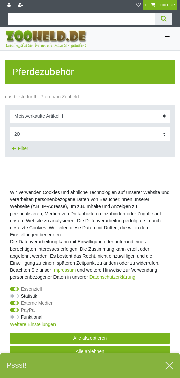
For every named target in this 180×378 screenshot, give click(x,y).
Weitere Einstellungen (33, 324)
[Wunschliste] (138, 5)
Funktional (32, 317)
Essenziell (31, 289)
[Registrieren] (21, 5)
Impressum (64, 270)
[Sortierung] (90, 116)
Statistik (29, 296)
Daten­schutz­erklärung (112, 277)
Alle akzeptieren (90, 338)
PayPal (28, 310)
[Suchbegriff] (81, 19)
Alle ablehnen (90, 351)
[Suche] (163, 19)
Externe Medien (37, 303)
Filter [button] (20, 149)
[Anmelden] (9, 5)
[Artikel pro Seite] (90, 134)
